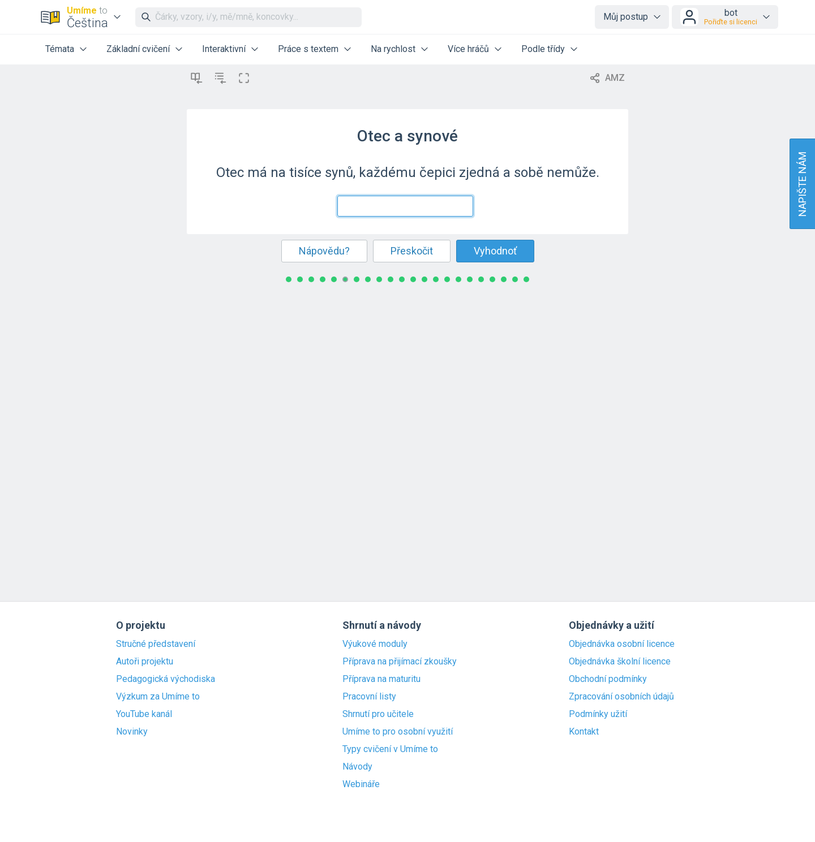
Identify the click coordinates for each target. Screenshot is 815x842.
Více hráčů (468, 49)
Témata (59, 49)
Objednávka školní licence (620, 662)
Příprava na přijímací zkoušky (399, 662)
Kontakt (584, 732)
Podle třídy (543, 49)
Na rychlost (393, 49)
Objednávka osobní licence (622, 644)
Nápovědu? (324, 251)
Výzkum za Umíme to (158, 697)
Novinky (132, 732)
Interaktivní (224, 49)
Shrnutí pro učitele (378, 714)
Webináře (361, 784)
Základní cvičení (138, 49)
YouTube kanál (144, 714)
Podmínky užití (598, 714)
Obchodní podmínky (608, 679)
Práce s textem (308, 49)
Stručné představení (155, 644)
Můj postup (625, 16)
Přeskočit (412, 251)
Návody (357, 767)
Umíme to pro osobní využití (397, 732)
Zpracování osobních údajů (621, 697)
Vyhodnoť (495, 251)
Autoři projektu (144, 662)
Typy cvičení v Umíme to (390, 749)
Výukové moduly (375, 644)
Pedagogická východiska (165, 679)
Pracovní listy (369, 697)
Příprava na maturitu (381, 679)
